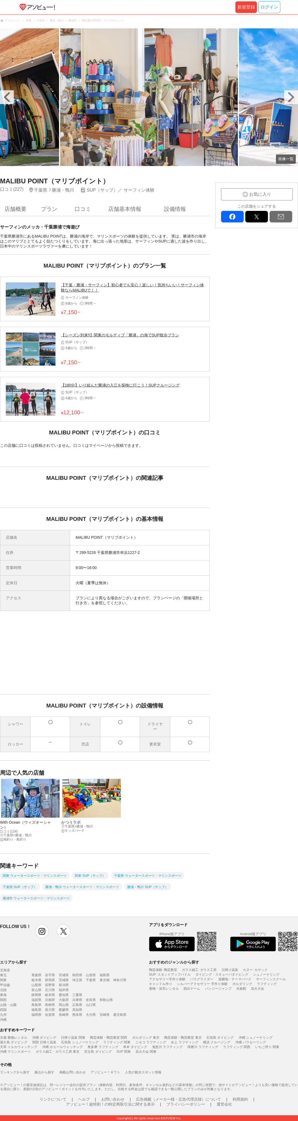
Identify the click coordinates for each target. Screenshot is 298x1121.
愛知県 (64, 995)
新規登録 (246, 7)
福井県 (64, 990)
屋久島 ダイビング (13, 1042)
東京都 (105, 980)
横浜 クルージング (216, 1042)
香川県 (50, 1010)
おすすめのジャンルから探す (174, 962)
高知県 (77, 1010)
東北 (3, 975)
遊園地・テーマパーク (234, 979)
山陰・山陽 (8, 1005)
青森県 (36, 975)
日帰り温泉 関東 (73, 1038)
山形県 (91, 975)
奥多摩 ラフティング (102, 1047)
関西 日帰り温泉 (44, 1042)
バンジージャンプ (218, 989)
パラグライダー (201, 979)
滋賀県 (36, 1000)
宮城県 (64, 975)
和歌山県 (106, 1000)
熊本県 (77, 1015)
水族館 (241, 989)
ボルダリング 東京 (145, 1038)
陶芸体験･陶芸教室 (163, 970)
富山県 (36, 990)
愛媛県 (64, 1010)
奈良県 (91, 1000)
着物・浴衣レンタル (164, 989)
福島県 (105, 975)
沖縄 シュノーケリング (256, 1038)
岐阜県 (50, 995)
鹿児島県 (119, 1015)
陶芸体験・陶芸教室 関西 (108, 1038)
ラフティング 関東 (117, 1042)
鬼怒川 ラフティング (167, 1047)
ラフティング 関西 (236, 1047)
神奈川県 (119, 980)
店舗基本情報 (124, 209)
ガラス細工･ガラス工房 (199, 970)
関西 (3, 1000)
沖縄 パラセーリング (250, 1042)
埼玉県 (77, 980)
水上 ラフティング (184, 1042)
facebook (232, 216)
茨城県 (64, 980)
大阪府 (64, 1000)
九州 (3, 1015)
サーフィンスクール (271, 979)
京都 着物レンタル (13, 1038)
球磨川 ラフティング (202, 1047)
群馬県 (50, 980)
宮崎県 (105, 1015)
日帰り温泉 (230, 970)
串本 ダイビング (135, 1047)
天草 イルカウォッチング (18, 1047)
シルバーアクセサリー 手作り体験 (202, 984)
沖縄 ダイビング (44, 1038)
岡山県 (64, 1005)
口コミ (82, 209)
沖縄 (3, 1020)
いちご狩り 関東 (267, 1047)
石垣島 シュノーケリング (79, 1042)
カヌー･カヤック (255, 970)
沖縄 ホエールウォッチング (62, 1047)
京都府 (50, 1000)
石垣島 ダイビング (220, 1038)
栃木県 (36, 980)
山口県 (91, 1005)
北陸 (3, 990)
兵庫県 (77, 1000)
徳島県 (36, 1010)
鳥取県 (36, 1005)
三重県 (77, 995)
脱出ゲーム (191, 989)
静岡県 (36, 995)
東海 (3, 995)
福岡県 (36, 1015)
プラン (49, 209)
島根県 (50, 1005)
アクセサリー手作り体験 (167, 979)
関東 (3, 980)
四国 (3, 1010)
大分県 (91, 1015)
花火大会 (257, 989)
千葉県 (91, 980)
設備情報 (175, 209)
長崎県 (64, 1015)
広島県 (77, 1005)
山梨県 (36, 985)
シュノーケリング (266, 974)
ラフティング (267, 984)
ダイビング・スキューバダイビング (221, 974)
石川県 (50, 990)
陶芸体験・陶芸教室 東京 (182, 1038)
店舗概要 (15, 209)
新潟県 (64, 985)
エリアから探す (13, 962)
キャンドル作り (160, 984)
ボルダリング (242, 984)
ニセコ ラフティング (150, 1042)
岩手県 (50, 975)
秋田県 (77, 975)
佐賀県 (50, 1015)
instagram (42, 931)
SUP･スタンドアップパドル (170, 974)
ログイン (269, 7)
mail (281, 216)
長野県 (50, 985)
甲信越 (5, 985)
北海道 (5, 970)
